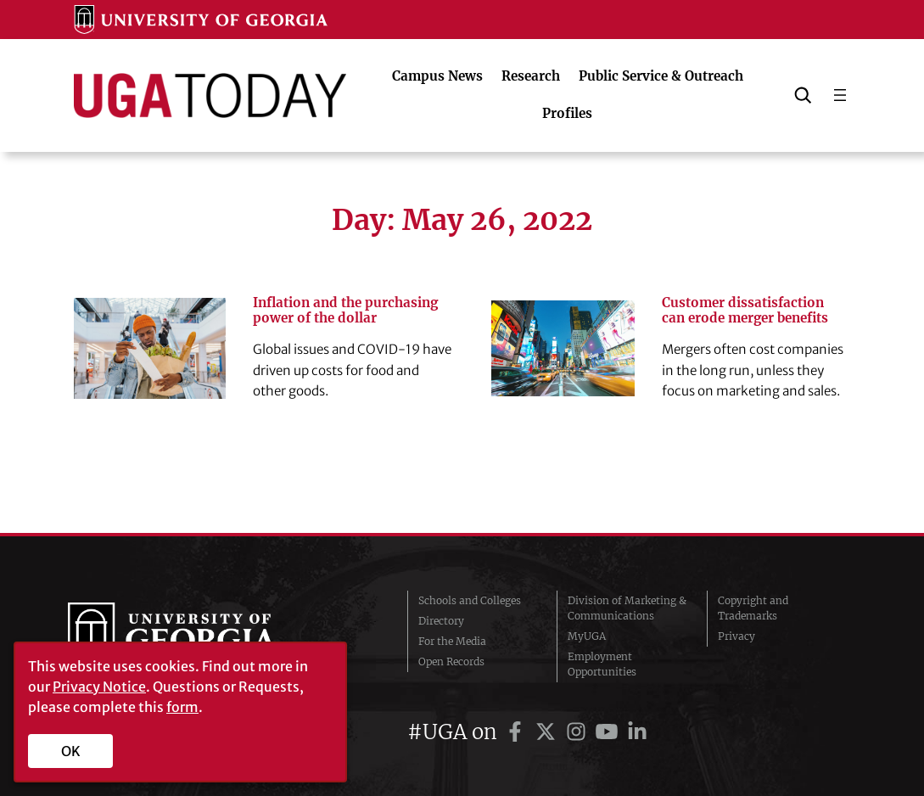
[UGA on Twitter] (548, 732)
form (182, 706)
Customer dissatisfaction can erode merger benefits (745, 310)
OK (71, 751)
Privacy (736, 636)
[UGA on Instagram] (578, 732)
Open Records (451, 661)
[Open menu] (840, 95)
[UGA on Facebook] (517, 732)
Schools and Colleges (469, 600)
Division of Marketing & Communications (627, 608)
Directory (441, 620)
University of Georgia (195, 636)
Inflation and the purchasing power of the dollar (345, 310)
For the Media (452, 641)
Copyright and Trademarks (753, 608)
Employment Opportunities (602, 664)
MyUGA (587, 636)
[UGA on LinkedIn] (637, 732)
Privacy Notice (99, 686)
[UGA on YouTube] (609, 732)
